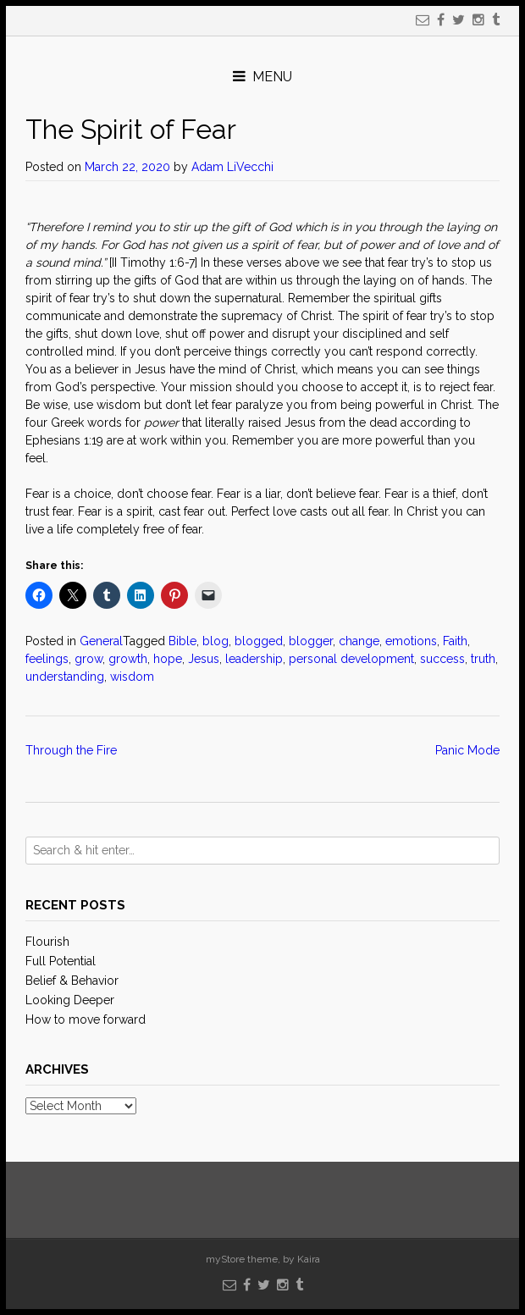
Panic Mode (467, 750)
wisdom (132, 676)
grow (88, 659)
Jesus (203, 659)
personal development (351, 659)
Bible (182, 641)
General (101, 641)
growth (127, 659)
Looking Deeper (69, 1000)
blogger (311, 641)
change (359, 641)
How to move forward (85, 1019)
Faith (455, 641)
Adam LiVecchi (232, 167)
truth (483, 659)
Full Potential (60, 961)
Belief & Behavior (72, 980)
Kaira (308, 1259)
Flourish (47, 941)
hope (167, 659)
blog (215, 641)
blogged (259, 641)
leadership (254, 659)
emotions (411, 641)
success (442, 659)
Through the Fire (71, 750)
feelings (47, 659)
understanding (64, 676)
